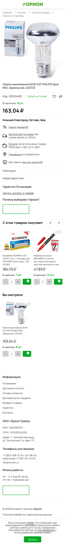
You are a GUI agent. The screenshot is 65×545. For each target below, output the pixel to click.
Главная (7, 12)
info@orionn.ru (11, 462)
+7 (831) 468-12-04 (13, 455)
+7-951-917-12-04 (25, 458)
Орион (38, 508)
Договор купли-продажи (17, 398)
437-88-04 (31, 455)
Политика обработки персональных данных (27, 514)
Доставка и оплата (13, 388)
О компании (9, 383)
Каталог (22, 12)
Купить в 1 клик (37, 96)
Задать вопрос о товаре (18, 193)
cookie (30, 522)
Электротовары (41, 12)
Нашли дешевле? (18, 127)
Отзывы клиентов (13, 393)
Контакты (8, 412)
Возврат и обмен (12, 402)
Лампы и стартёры (13, 16)
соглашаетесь (46, 530)
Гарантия (8, 407)
